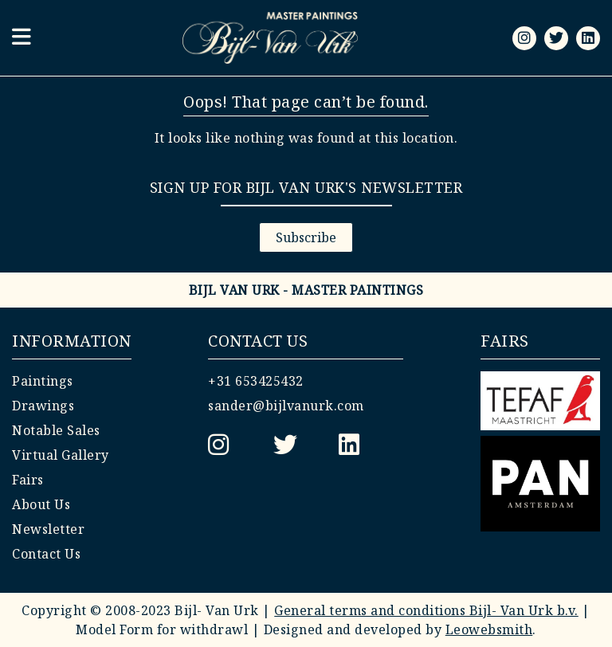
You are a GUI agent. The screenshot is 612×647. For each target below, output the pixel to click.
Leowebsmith (489, 629)
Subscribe (306, 237)
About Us (41, 504)
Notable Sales (56, 430)
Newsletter (48, 529)
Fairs (28, 479)
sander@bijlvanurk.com (286, 405)
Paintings (42, 381)
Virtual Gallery (60, 455)
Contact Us (46, 554)
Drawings (43, 405)
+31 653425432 (256, 381)
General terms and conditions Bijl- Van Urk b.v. (426, 610)
